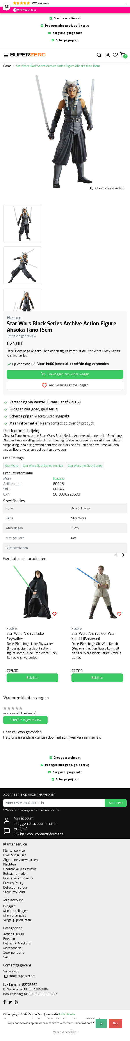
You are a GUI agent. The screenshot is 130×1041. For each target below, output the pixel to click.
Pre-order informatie (18, 878)
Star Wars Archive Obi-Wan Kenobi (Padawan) (93, 636)
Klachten (9, 864)
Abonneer (116, 803)
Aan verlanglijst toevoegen (65, 385)
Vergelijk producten (17, 920)
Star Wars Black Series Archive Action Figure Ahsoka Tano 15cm (58, 66)
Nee (115, 1023)
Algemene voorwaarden (20, 860)
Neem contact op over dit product (67, 423)
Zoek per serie (13, 953)
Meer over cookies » (65, 1032)
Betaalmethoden (15, 874)
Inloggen (9, 906)
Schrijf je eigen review (21, 336)
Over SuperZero (14, 855)
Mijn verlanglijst (14, 915)
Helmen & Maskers (16, 943)
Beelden (9, 939)
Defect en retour (15, 887)
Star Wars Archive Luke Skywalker (25, 636)
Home (7, 66)
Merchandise (12, 948)
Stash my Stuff (14, 892)
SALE (6, 957)
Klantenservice (14, 851)
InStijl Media (67, 1014)
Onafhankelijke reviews (20, 869)
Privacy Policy (13, 883)
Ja (101, 1023)
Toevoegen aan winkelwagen (65, 374)
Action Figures (13, 934)
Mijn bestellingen (15, 911)
